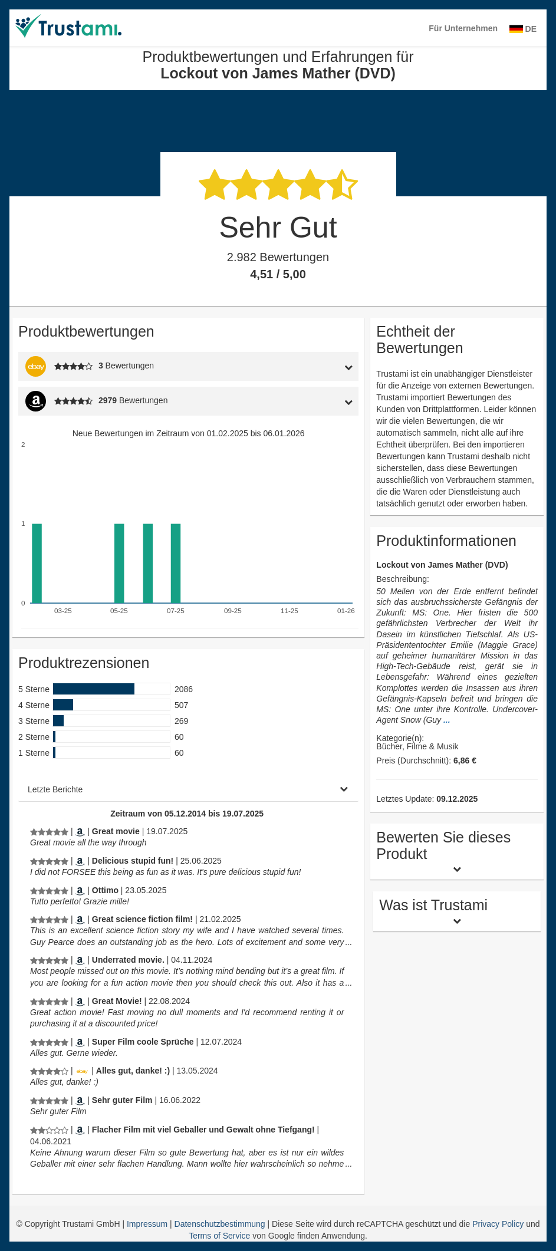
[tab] (314, 366)
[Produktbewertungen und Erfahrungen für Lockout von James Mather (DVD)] (49, 831)
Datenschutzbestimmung (221, 1224)
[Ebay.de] (82, 1070)
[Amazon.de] (80, 1041)
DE (523, 29)
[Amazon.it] (80, 890)
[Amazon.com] (80, 831)
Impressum (148, 1224)
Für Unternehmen (463, 28)
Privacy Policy (498, 1224)
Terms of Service (219, 1235)
